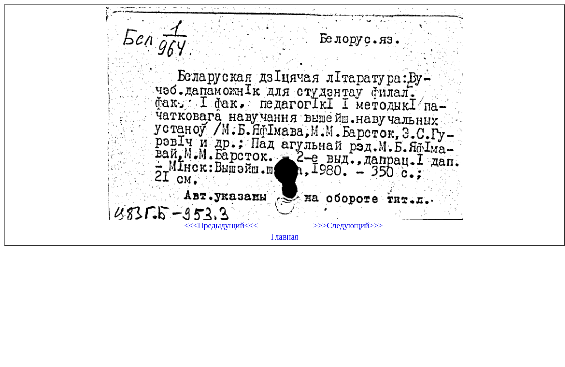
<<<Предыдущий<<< (221, 225)
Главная (284, 236)
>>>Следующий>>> (348, 225)
